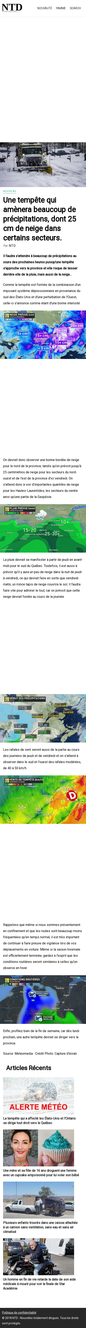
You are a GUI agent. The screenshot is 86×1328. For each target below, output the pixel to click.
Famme (61, 8)
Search (75, 8)
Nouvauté (44, 8)
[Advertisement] (43, 84)
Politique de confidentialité (19, 1312)
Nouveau (9, 191)
